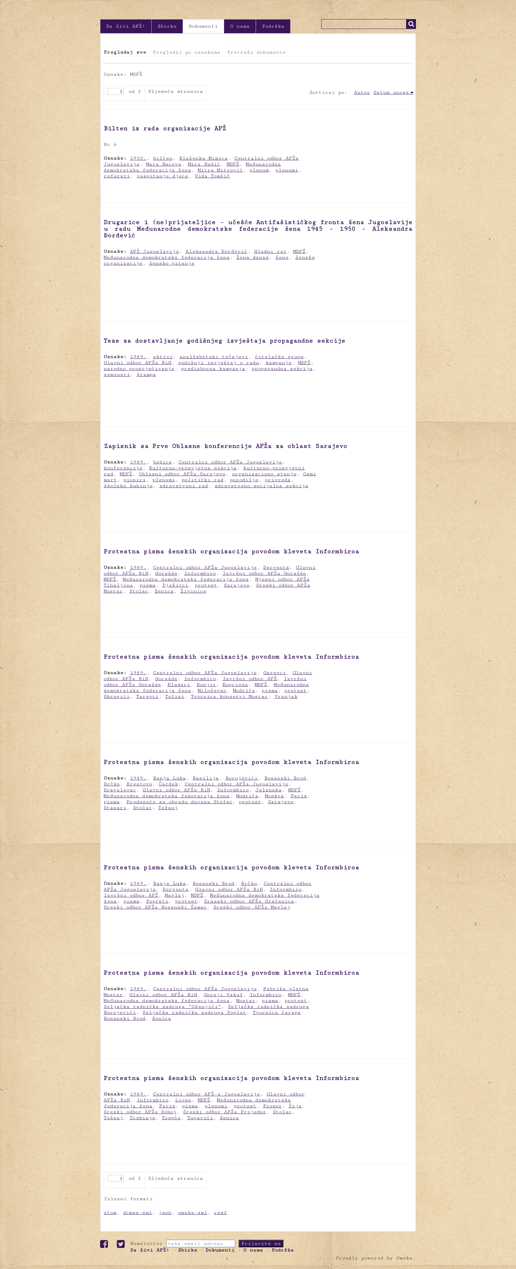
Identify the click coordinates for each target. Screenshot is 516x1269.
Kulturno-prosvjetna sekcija (193, 468)
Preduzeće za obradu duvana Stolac (179, 802)
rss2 (220, 1212)
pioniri (134, 480)
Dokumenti (203, 26)
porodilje (244, 480)
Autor (362, 92)
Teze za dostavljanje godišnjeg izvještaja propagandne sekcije (224, 340)
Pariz (299, 796)
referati (117, 176)
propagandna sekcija (282, 368)
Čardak (168, 784)
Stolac (138, 591)
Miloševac (212, 690)
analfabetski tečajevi (213, 356)
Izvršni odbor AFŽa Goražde (264, 573)
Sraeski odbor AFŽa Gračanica (249, 901)
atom (110, 1212)
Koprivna (235, 684)
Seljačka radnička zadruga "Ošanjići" (162, 1006)
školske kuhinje (128, 486)
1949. (138, 356)
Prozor (272, 1106)
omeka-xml (192, 1212)
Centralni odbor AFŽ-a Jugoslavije (206, 1094)
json (165, 1212)
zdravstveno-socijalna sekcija (261, 486)
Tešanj (168, 807)
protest (206, 585)
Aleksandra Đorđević (216, 251)
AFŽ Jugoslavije (154, 251)
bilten (162, 158)
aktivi (163, 356)
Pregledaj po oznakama (186, 52)
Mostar (245, 1000)
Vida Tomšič (212, 176)
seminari (117, 374)
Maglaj (174, 895)
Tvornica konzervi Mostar (229, 696)
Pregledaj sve (125, 52)
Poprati (157, 901)
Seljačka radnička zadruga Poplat (194, 1012)
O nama (240, 26)
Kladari (179, 684)
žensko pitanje (171, 263)
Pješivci (175, 585)
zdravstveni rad (183, 486)
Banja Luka (169, 778)
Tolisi (174, 696)
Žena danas (252, 257)
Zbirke (167, 26)
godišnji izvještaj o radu (218, 362)
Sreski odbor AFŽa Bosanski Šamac (155, 907)
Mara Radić (204, 164)
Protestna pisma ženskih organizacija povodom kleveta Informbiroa (231, 551)
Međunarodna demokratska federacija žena (167, 257)
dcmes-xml (137, 1212)
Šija (295, 1106)
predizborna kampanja (213, 368)
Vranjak (285, 696)
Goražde (166, 573)
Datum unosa (391, 92)
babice (162, 462)
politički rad (202, 480)
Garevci (274, 672)
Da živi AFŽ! (125, 26)
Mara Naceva (163, 164)
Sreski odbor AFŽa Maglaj (251, 907)
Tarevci (147, 696)
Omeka (404, 1258)
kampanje (279, 362)
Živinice (193, 591)
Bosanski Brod (285, 778)
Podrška (273, 26)
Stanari (115, 807)
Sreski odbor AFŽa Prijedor (224, 1112)
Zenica (164, 591)
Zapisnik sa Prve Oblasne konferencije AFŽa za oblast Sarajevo (225, 446)
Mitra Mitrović (220, 170)
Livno (183, 1100)
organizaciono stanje (264, 474)
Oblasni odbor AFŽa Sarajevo (182, 474)
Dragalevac (120, 790)
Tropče (171, 1118)
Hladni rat (270, 251)
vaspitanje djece (162, 176)
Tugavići (200, 1118)
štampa (146, 374)
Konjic (206, 684)
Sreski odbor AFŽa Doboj (140, 1112)
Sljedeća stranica (175, 91)
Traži (411, 24)
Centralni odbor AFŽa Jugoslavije (230, 462)
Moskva (274, 796)
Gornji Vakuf (223, 994)
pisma (148, 585)
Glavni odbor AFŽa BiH (137, 362)
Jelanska (268, 790)
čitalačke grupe (279, 356)
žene (282, 257)
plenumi (286, 170)
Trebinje (142, 1118)
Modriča (244, 690)
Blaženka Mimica (203, 158)
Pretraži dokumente (256, 52)
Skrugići (117, 696)
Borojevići (241, 778)
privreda (278, 480)
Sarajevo (236, 585)
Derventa (276, 567)
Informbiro (200, 573)
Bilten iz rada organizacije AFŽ (165, 128)
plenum (259, 170)
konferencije (123, 468)
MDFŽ (233, 164)
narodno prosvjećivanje (139, 368)
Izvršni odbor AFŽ (249, 678)
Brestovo (139, 784)
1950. (138, 158)
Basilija (206, 778)
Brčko (112, 784)
